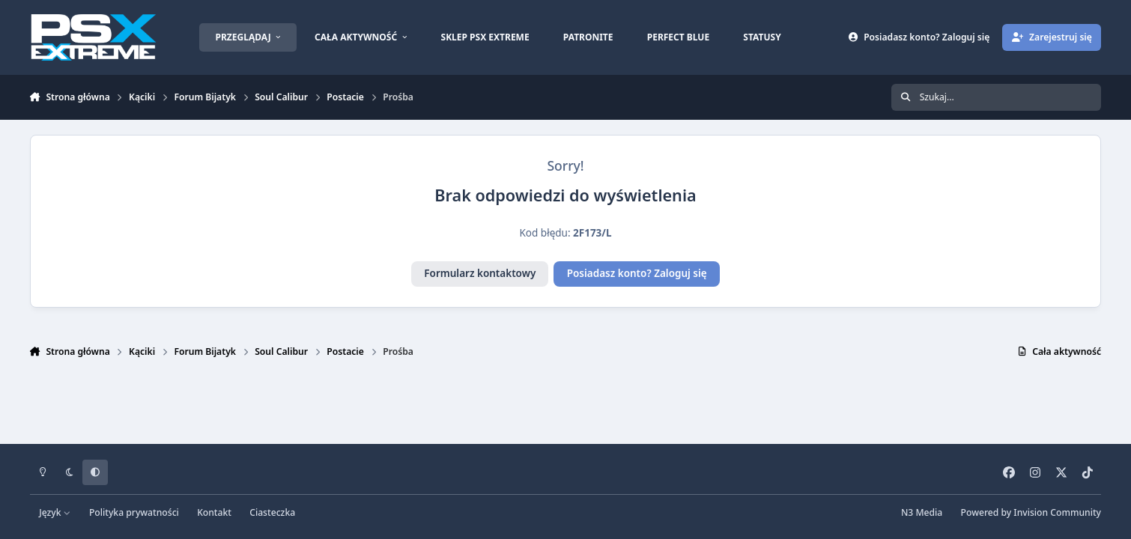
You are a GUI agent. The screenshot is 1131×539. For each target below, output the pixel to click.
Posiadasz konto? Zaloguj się (637, 273)
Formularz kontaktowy (480, 273)
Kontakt (214, 512)
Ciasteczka (272, 512)
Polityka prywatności (134, 512)
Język (55, 512)
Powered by (1031, 512)
